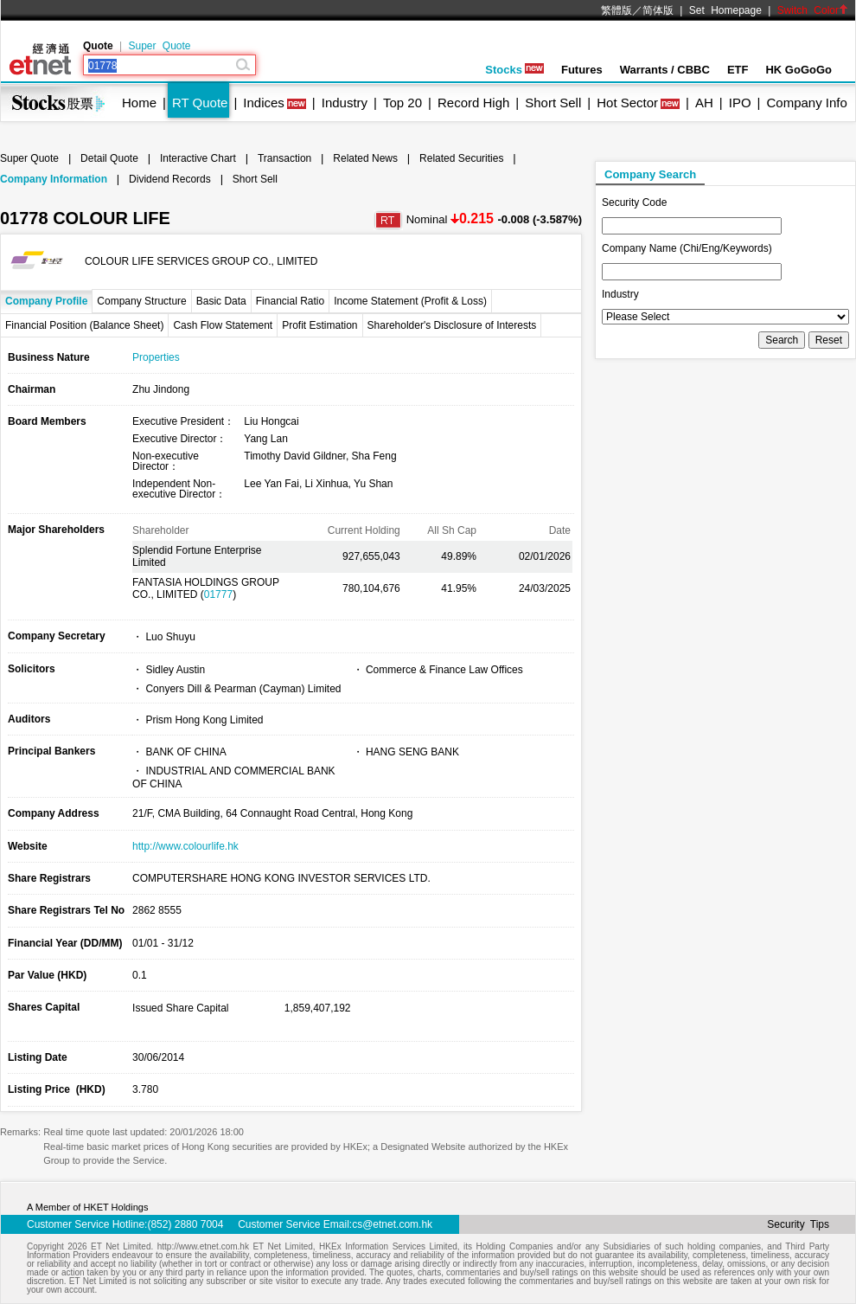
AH (704, 102)
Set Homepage (725, 10)
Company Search (650, 174)
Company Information (53, 179)
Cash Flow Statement (222, 325)
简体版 (658, 10)
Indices (263, 102)
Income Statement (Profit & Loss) (410, 301)
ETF (738, 69)
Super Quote (159, 46)
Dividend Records (170, 179)
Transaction (284, 158)
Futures (582, 69)
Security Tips (798, 1224)
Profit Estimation (319, 325)
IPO (740, 102)
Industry (344, 102)
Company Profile (46, 301)
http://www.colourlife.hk (185, 846)
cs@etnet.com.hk (392, 1224)
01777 (218, 594)
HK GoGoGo (798, 69)
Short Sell (553, 102)
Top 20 (402, 102)
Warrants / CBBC (665, 69)
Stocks (514, 69)
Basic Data (221, 301)
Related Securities (461, 158)
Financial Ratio (290, 301)
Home (139, 102)
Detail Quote (109, 158)
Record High (473, 102)
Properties (156, 357)
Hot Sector (627, 102)
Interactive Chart (198, 158)
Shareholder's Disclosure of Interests (452, 325)
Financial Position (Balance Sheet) (84, 325)
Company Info (806, 102)
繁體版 (616, 10)
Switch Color (812, 10)
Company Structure (141, 301)
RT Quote (199, 102)
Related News (365, 158)
